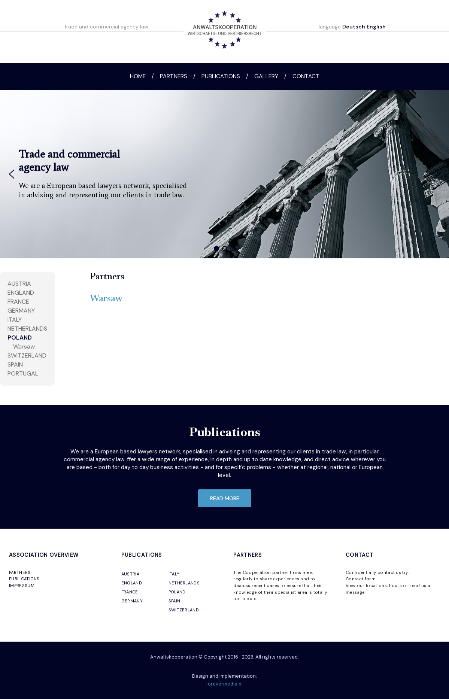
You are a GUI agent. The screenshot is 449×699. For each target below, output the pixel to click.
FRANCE (18, 302)
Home (138, 76)
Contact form (361, 578)
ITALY (14, 319)
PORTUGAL (22, 373)
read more (224, 498)
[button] (12, 174)
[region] (224, 174)
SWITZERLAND (26, 355)
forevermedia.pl (224, 684)
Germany (21, 310)
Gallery (266, 76)
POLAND (19, 337)
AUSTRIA (19, 284)
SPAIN (15, 364)
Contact (305, 76)
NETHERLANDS (27, 328)
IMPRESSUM (21, 585)
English (376, 26)
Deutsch (353, 26)
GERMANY (132, 601)
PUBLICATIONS (24, 578)
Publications (220, 76)
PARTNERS (20, 572)
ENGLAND (131, 583)
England (20, 293)
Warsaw (24, 346)
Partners (173, 76)
